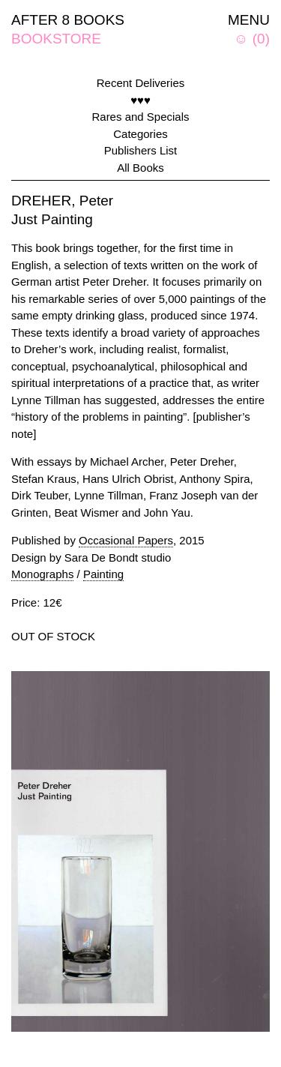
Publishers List (141, 150)
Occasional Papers (126, 540)
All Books (140, 167)
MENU (249, 20)
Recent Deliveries (141, 82)
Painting (103, 574)
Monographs (42, 574)
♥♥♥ (140, 100)
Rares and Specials (140, 116)
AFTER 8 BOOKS (67, 20)
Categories (140, 133)
